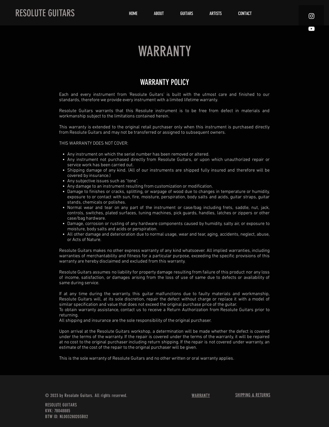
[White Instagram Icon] (311, 16)
